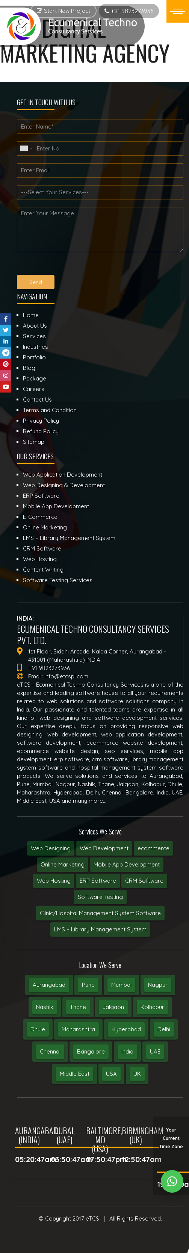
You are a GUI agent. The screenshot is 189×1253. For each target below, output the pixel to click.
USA (111, 1073)
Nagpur (158, 984)
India (127, 1051)
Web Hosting (54, 880)
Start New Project (63, 10)
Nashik (44, 1007)
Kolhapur (152, 1007)
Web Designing (51, 848)
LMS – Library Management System (100, 929)
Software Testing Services (57, 580)
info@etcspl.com (66, 676)
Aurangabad (49, 984)
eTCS (92, 1218)
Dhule (37, 1029)
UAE (155, 1051)
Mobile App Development (127, 864)
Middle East (74, 1073)
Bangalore (91, 1051)
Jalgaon (113, 1007)
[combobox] (26, 148)
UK (137, 1073)
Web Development (104, 848)
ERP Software (98, 880)
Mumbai (121, 984)
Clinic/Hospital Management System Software (100, 913)
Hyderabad (126, 1029)
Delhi (163, 1029)
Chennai (50, 1051)
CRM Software (144, 880)
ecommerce (153, 848)
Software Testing (100, 896)
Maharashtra (78, 1029)
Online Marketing (63, 864)
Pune (88, 984)
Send (36, 282)
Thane (78, 1007)
